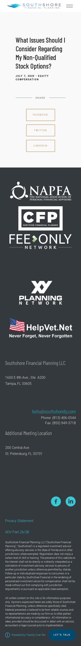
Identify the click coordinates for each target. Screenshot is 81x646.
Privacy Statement (19, 521)
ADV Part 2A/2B (17, 532)
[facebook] (56, 501)
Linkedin (40, 145)
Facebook (40, 114)
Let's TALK (62, 634)
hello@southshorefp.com (54, 411)
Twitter (40, 130)
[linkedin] (70, 501)
